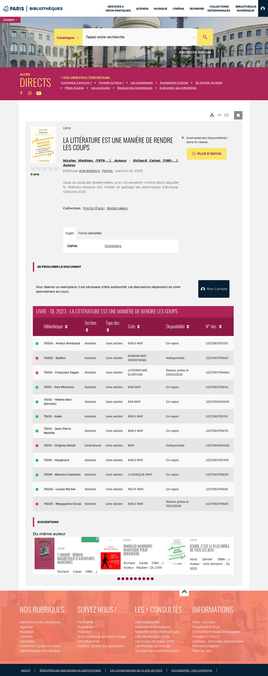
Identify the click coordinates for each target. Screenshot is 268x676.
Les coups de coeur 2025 (154, 640)
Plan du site (201, 650)
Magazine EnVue (205, 626)
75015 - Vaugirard (56, 459)
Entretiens (113, 246)
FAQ (195, 621)
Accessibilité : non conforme (191, 669)
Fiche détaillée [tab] (90, 233)
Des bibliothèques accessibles (216, 631)
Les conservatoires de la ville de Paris (136, 669)
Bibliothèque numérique (40, 650)
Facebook (85, 621)
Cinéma (26, 636)
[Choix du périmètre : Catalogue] (68, 37)
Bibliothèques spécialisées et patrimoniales (70, 669)
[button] (263, 8)
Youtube (84, 631)
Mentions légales (205, 645)
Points (107, 171)
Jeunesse (27, 640)
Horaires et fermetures (153, 626)
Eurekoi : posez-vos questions (100, 645)
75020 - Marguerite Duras (62, 503)
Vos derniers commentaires (157, 650)
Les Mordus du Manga (152, 645)
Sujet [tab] (70, 233)
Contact (208, 621)
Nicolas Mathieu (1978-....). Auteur (95, 160)
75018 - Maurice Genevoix (62, 473)
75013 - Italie (53, 415)
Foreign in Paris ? (206, 636)
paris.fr (25, 669)
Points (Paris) (93, 208)
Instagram (85, 626)
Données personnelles (226, 640)
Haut (184, 590)
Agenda (26, 626)
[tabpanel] (120, 246)
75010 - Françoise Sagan (61, 371)
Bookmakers (117, 208)
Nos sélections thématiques (157, 631)
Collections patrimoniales (40, 645)
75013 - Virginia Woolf (59, 444)
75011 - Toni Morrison (59, 386)
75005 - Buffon (55, 357)
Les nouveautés (147, 621)
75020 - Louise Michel (59, 488)
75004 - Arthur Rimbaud (62, 342)
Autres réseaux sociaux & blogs (101, 636)
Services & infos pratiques (40, 621)
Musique (27, 631)
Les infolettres (88, 640)
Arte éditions (89, 171)
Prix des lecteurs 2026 (152, 636)
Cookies (198, 640)
